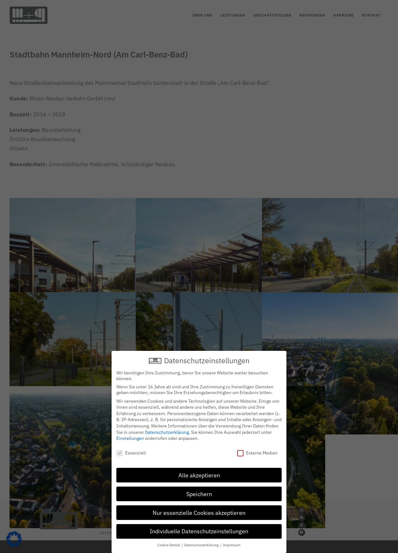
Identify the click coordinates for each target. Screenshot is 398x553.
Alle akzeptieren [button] (199, 473)
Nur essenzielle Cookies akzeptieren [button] (199, 511)
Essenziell (131, 451)
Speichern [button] (199, 492)
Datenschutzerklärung (167, 431)
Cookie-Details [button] (169, 543)
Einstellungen (130, 437)
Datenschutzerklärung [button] (202, 543)
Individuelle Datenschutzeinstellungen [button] (199, 529)
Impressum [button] (232, 543)
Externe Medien (257, 451)
